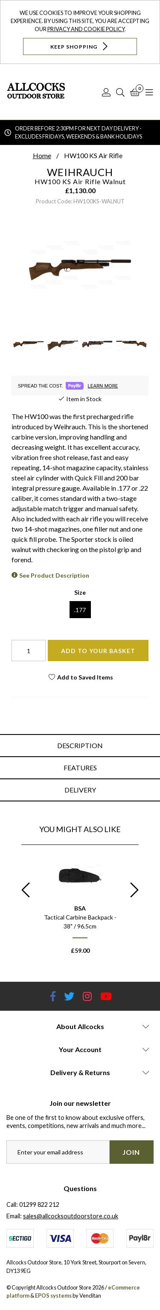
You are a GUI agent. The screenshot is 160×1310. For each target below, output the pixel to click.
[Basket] (135, 92)
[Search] (120, 92)
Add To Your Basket (98, 650)
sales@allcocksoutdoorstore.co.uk (70, 1216)
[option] (80, 907)
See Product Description (54, 575)
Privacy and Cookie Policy (86, 29)
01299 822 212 (39, 1204)
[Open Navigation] (149, 92)
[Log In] (106, 92)
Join (131, 1152)
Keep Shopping (80, 46)
